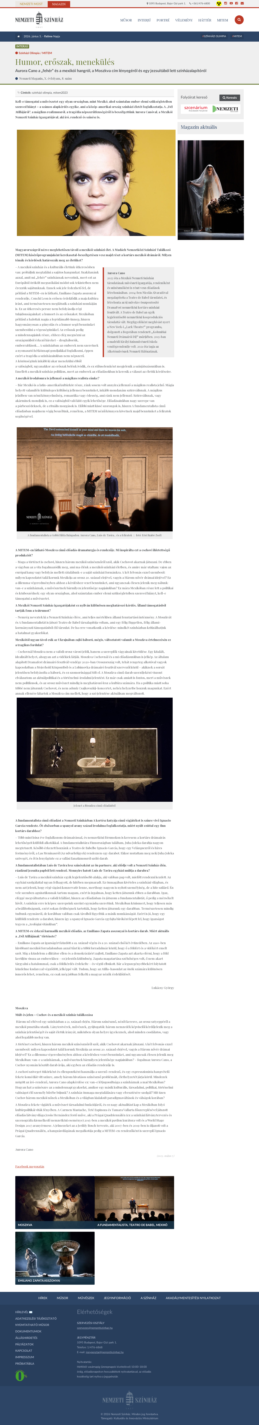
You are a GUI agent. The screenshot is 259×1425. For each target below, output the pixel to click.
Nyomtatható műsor (32, 1325)
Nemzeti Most (31, 4)
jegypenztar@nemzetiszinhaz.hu (105, 1352)
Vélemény (184, 20)
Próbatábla (24, 1363)
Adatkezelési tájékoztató (36, 1318)
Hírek (42, 1298)
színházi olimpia (42, 92)
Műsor (62, 1298)
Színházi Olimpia (215, 36)
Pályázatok (24, 1344)
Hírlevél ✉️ (24, 1312)
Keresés (230, 97)
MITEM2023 (60, 92)
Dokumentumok (28, 1331)
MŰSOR (126, 20)
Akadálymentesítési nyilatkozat (193, 1298)
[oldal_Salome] (211, 190)
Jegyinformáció (117, 1298)
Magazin (59, 4)
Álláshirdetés (26, 1338)
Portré (163, 20)
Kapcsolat (23, 1350)
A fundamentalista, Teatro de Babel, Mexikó (132, 1225)
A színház (148, 1298)
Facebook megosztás (29, 1166)
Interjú (144, 20)
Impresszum (24, 1357)
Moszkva (25, 1225)
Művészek (86, 1298)
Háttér (204, 20)
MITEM (222, 20)
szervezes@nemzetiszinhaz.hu (95, 1328)
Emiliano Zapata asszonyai (39, 1280)
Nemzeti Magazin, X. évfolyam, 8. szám (45, 78)
